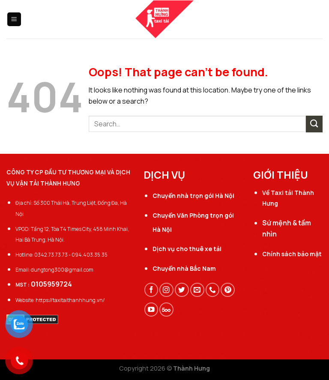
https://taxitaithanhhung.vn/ (70, 300)
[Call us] (213, 290)
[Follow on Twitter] (182, 290)
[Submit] (314, 124)
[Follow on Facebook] (151, 290)
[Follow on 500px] (166, 309)
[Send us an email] (197, 290)
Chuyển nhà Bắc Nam (184, 268)
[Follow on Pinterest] (228, 290)
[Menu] (14, 19)
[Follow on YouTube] (151, 309)
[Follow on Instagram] (166, 290)
